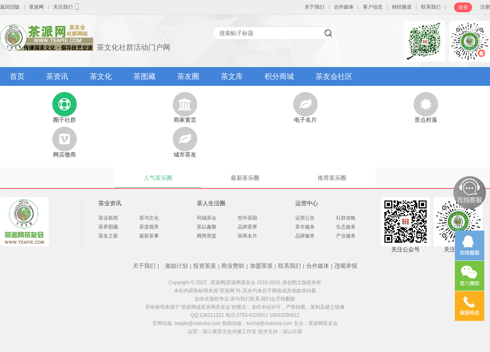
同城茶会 (206, 218)
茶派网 (36, 7)
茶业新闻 (108, 218)
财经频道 (402, 7)
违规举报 (345, 265)
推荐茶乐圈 (332, 178)
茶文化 (101, 76)
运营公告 (305, 218)
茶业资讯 (109, 203)
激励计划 (176, 265)
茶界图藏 (108, 227)
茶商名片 (247, 236)
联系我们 (431, 7)
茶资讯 (57, 76)
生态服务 (346, 227)
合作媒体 (344, 7)
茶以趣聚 (206, 227)
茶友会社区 (334, 76)
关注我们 (67, 6)
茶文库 (232, 76)
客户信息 (373, 7)
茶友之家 (108, 236)
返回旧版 (10, 7)
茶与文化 (149, 218)
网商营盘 (206, 236)
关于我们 (314, 7)
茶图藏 (145, 76)
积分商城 (279, 76)
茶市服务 (305, 227)
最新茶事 (149, 236)
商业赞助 (232, 265)
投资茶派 (204, 265)
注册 (485, 7)
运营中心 (306, 203)
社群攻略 (346, 218)
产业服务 (346, 236)
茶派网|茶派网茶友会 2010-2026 (245, 282)
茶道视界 (149, 227)
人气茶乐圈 (158, 178)
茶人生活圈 (211, 203)
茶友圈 (188, 76)
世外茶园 (247, 218)
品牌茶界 (247, 227)
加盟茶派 (261, 265)
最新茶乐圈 (245, 178)
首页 (17, 76)
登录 (463, 7)
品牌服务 (305, 236)
